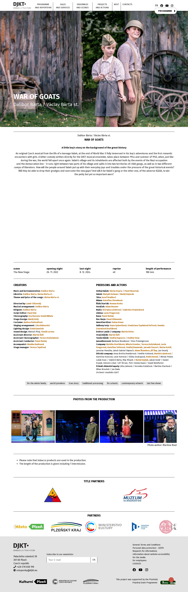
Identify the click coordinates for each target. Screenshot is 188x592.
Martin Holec (127, 331)
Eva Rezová (34, 316)
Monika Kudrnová (35, 344)
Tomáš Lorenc (47, 331)
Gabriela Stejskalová (133, 310)
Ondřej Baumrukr (134, 347)
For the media (139, 557)
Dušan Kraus (118, 322)
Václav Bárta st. (45, 294)
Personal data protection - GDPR (148, 548)
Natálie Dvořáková (115, 344)
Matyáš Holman (110, 294)
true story (73, 383)
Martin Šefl (38, 335)
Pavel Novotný (131, 291)
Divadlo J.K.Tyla (24, 547)
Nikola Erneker (133, 344)
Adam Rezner (111, 306)
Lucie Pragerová (111, 313)
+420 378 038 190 (23, 566)
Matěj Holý (33, 319)
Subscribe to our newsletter (60, 554)
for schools (112, 383)
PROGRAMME (167, 11)
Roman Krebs (116, 303)
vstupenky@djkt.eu (25, 570)
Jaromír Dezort (151, 347)
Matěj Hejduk (141, 360)
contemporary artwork (132, 383)
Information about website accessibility (151, 554)
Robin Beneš (152, 357)
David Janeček (37, 328)
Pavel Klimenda (114, 319)
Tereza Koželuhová (49, 338)
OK (93, 559)
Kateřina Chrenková (112, 300)
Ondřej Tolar (133, 338)
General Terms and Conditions (146, 545)
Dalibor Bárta (47, 291)
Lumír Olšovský (33, 303)
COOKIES (137, 563)
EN (156, 5)
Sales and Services (63, 6)
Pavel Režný (41, 341)
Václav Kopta (116, 291)
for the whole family (36, 383)
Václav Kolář (165, 347)
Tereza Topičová (38, 347)
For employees (140, 560)
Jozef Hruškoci (109, 297)
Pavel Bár (32, 313)
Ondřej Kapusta (117, 338)
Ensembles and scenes (82, 6)
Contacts (127, 4)
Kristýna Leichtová (112, 310)
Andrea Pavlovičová (33, 322)
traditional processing (93, 383)
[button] (173, 426)
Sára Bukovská (42, 325)
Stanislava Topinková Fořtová (142, 325)
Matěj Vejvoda (127, 294)
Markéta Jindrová (162, 353)
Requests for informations (145, 551)
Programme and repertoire (43, 6)
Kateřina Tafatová (116, 347)
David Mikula (47, 316)
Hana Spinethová (118, 325)
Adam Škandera (142, 350)
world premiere (57, 383)
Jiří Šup (154, 350)
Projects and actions (102, 6)
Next (116, 4)
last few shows (154, 383)
